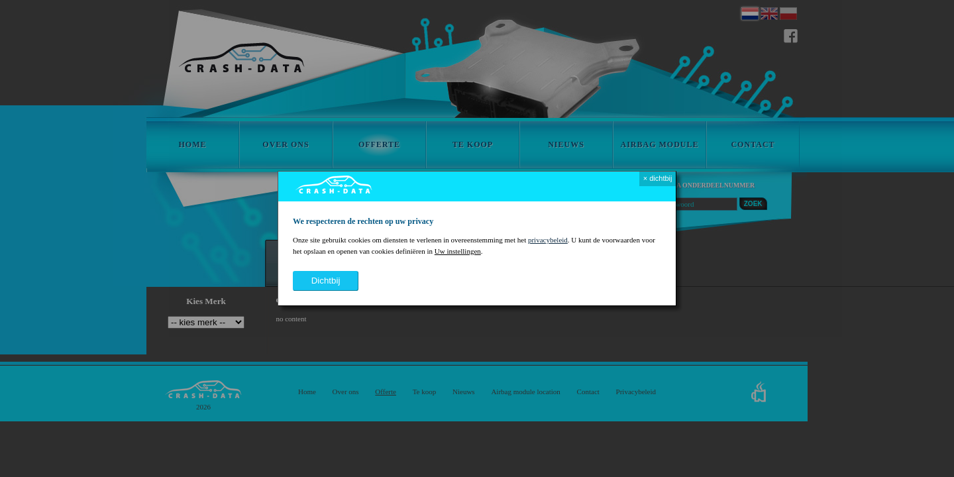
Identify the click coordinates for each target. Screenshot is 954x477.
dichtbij (326, 281)
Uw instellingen (458, 251)
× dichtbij (657, 178)
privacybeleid (548, 240)
